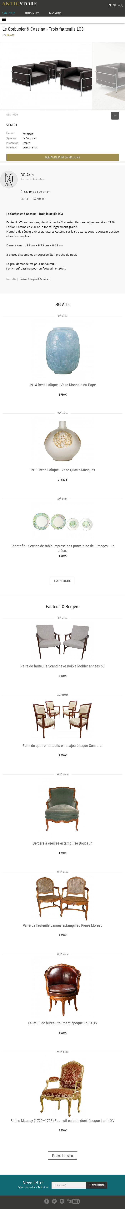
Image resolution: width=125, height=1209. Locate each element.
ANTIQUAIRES (32, 13)
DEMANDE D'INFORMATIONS (62, 157)
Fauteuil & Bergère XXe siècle (34, 279)
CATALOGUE (8, 13)
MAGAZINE (55, 13)
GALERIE (25, 199)
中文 (120, 5)
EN (114, 5)
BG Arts (27, 174)
